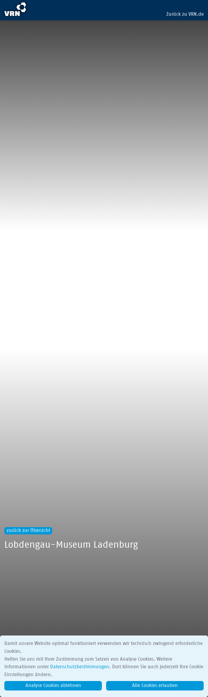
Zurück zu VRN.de (185, 14)
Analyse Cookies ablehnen (53, 685)
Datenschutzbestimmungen (79, 666)
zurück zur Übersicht (28, 530)
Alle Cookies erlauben (155, 685)
